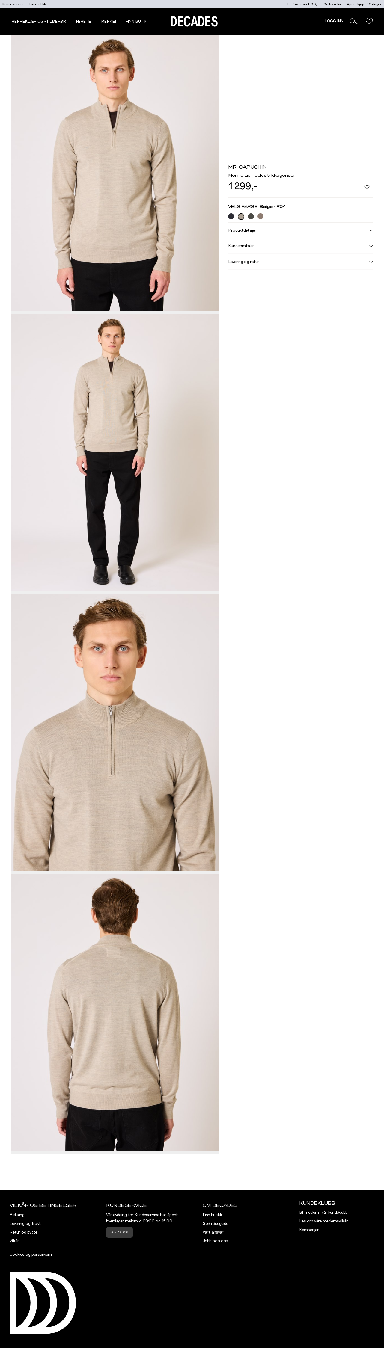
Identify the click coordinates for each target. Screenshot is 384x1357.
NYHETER (85, 21)
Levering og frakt (25, 1224)
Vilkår (14, 1241)
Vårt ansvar (213, 1232)
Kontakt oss (119, 1232)
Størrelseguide (215, 1224)
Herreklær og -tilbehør (38, 21)
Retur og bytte (23, 1232)
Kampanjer (309, 1230)
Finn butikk (37, 4)
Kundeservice (13, 4)
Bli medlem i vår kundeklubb (323, 1212)
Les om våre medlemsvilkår (323, 1221)
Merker (109, 21)
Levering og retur (300, 262)
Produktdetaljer (300, 230)
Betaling (17, 1215)
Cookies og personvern (31, 1254)
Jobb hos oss (215, 1241)
